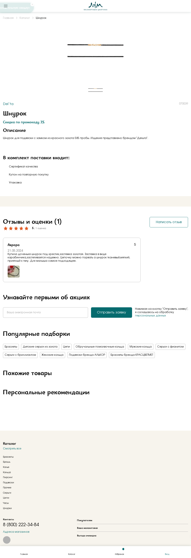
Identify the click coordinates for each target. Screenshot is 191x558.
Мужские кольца (141, 346)
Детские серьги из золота (40, 346)
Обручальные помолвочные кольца (100, 346)
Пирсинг (8, 477)
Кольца (7, 472)
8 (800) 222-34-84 (21, 525)
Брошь (6, 462)
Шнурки (7, 508)
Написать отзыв (169, 222)
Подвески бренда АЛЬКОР (87, 355)
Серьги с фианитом (170, 346)
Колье (6, 467)
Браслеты (11, 346)
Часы (6, 503)
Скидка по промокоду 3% (24, 122)
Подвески (8, 482)
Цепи (66, 346)
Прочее (7, 487)
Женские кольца (52, 355)
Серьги (7, 493)
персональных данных (150, 315)
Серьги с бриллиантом (20, 355)
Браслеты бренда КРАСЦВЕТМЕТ (132, 355)
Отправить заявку (111, 312)
